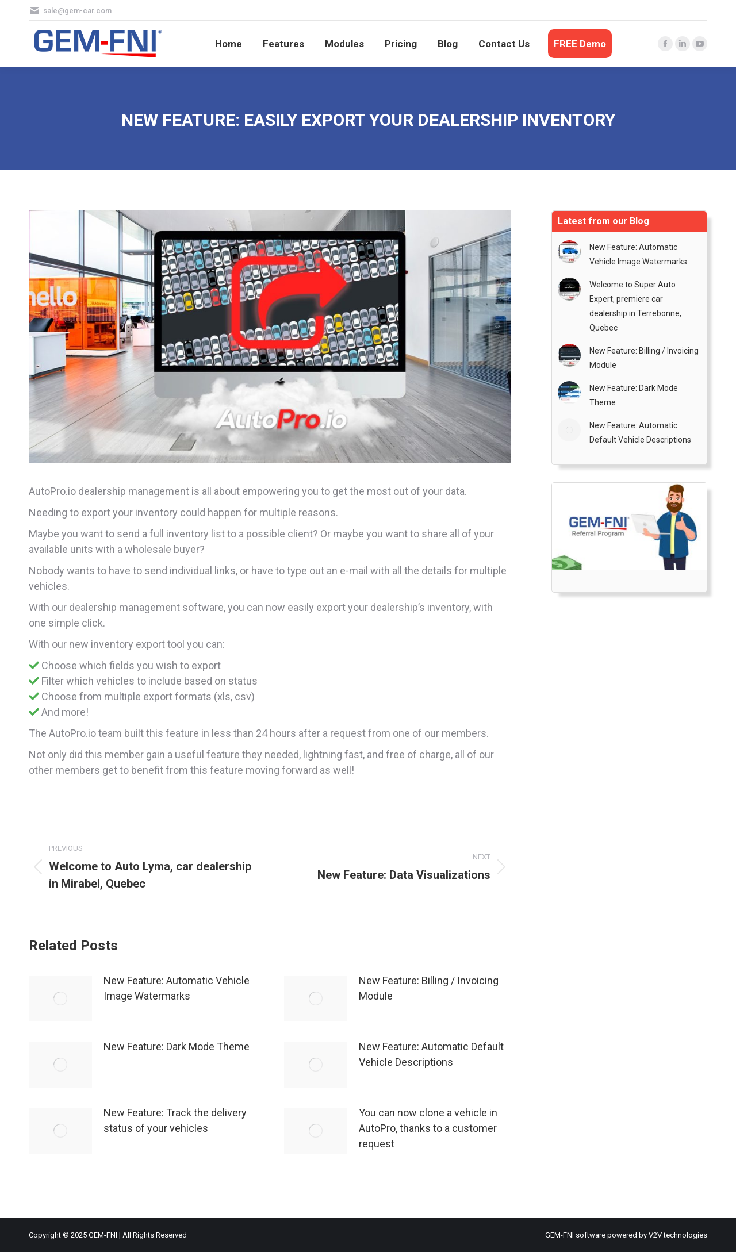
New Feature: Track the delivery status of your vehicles (175, 1120)
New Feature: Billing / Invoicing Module (429, 988)
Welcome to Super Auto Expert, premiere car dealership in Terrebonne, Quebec (635, 306)
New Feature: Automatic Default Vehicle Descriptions (431, 1054)
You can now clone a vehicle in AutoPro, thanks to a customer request (428, 1128)
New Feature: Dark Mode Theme (176, 1046)
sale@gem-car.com (77, 10)
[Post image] (60, 998)
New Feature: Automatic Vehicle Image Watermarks (176, 988)
